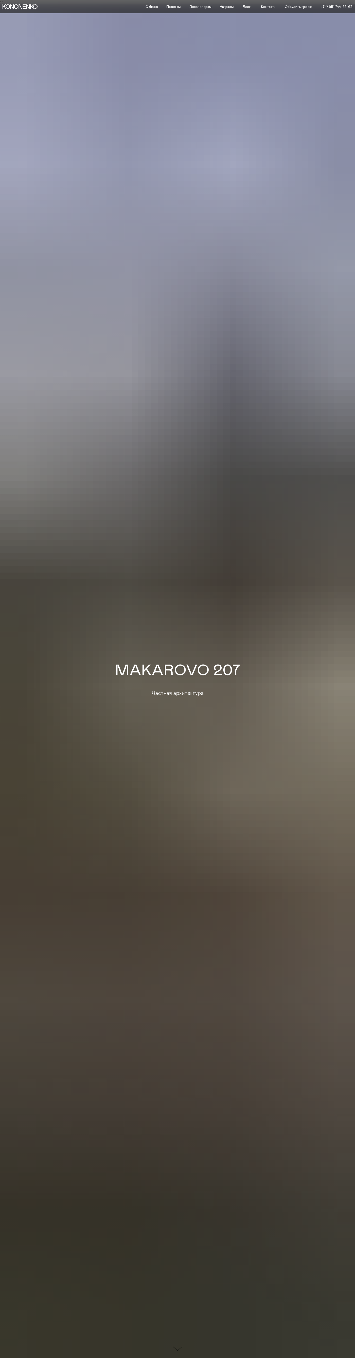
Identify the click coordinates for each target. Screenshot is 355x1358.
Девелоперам (200, 7)
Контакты (268, 7)
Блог (247, 7)
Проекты (173, 7)
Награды (227, 7)
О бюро (151, 7)
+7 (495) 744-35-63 (337, 7)
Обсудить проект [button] (299, 7)
